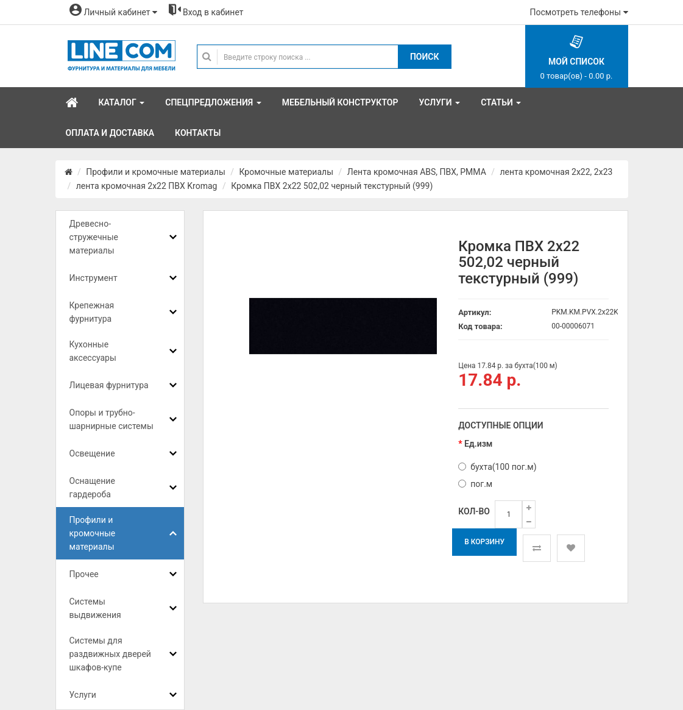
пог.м (475, 484)
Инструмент (93, 278)
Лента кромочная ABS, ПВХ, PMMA (416, 172)
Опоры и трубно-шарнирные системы (111, 419)
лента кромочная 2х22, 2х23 (556, 172)
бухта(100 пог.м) (497, 467)
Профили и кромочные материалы (155, 172)
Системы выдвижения (95, 608)
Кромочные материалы (286, 172)
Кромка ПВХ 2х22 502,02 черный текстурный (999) (332, 186)
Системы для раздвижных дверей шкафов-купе (110, 654)
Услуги (82, 695)
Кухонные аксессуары (92, 351)
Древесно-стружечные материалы (93, 237)
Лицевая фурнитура (109, 385)
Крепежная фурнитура (92, 312)
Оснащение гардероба (92, 487)
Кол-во (474, 511)
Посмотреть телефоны (579, 12)
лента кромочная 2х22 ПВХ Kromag (147, 186)
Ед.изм (478, 444)
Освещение (92, 453)
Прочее (84, 574)
